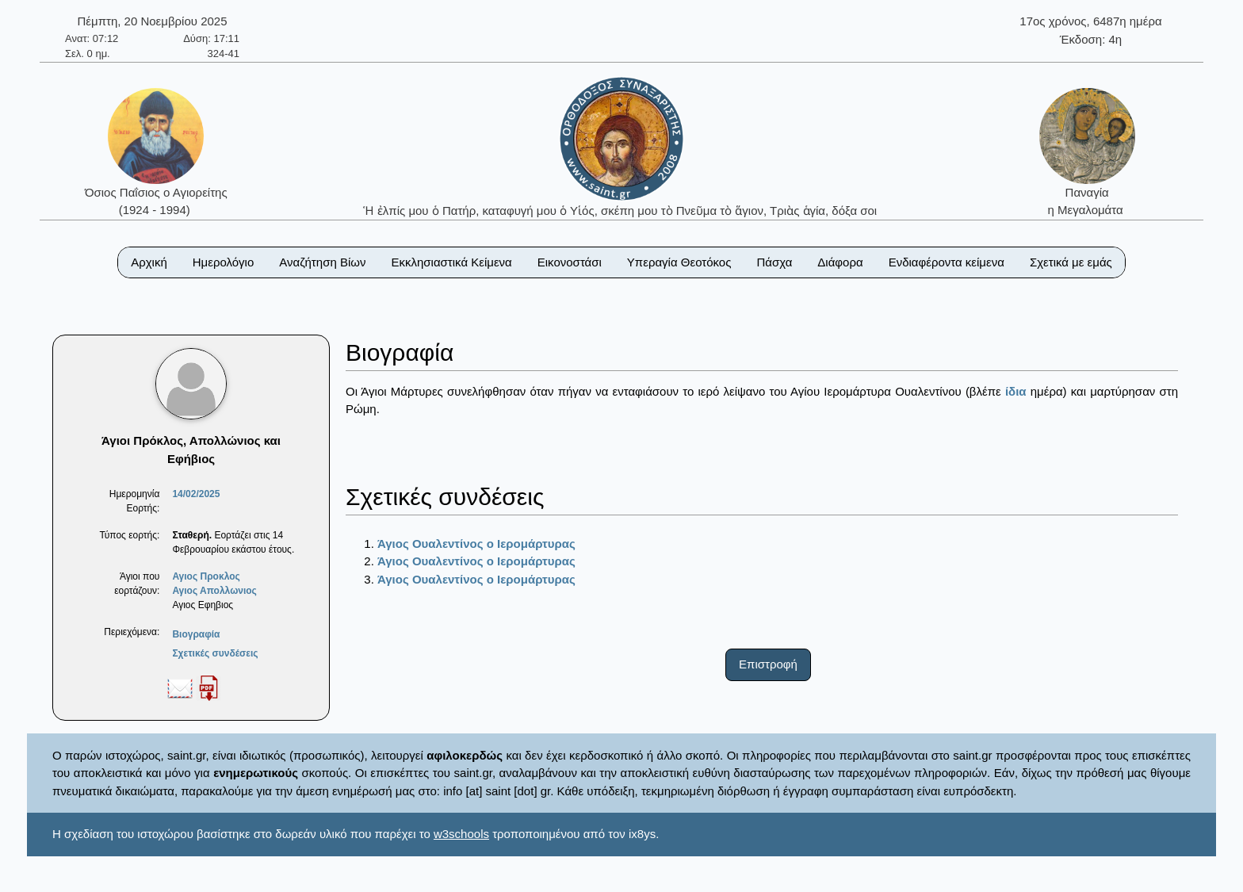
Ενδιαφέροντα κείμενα (946, 262)
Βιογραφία (196, 634)
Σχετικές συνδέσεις (215, 653)
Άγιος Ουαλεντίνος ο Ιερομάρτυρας (476, 543)
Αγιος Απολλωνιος (214, 590)
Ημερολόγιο (223, 262)
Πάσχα (774, 262)
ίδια (1016, 391)
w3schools (461, 833)
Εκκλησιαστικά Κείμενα (451, 262)
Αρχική (149, 262)
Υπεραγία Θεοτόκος (679, 262)
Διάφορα (839, 262)
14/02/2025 (196, 494)
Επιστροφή (768, 664)
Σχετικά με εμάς (1071, 262)
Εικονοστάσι (569, 262)
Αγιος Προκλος (205, 576)
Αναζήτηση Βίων (322, 262)
